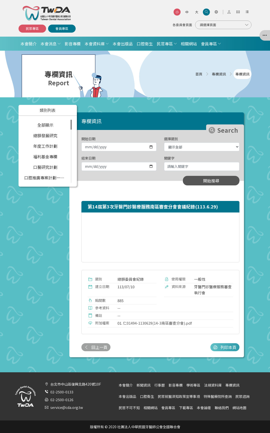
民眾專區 (32, 28)
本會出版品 (123, 44)
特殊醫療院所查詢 (218, 396)
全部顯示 (45, 125)
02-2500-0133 (61, 391)
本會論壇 (204, 407)
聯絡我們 (222, 407)
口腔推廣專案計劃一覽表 (46, 178)
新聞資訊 (144, 385)
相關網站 (189, 44)
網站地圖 (239, 407)
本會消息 (49, 44)
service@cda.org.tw (66, 407)
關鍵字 (169, 158)
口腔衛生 (145, 44)
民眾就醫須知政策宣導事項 (179, 396)
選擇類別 (171, 138)
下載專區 (186, 407)
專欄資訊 (232, 385)
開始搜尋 (211, 181)
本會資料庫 (95, 44)
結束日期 (88, 158)
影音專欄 (73, 44)
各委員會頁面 (182, 24)
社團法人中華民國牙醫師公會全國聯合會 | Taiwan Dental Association (47, 13)
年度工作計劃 (45, 146)
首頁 (198, 74)
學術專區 (193, 385)
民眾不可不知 (129, 407)
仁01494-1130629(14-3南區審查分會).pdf (157, 323)
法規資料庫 (213, 385)
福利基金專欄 (45, 157)
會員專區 (61, 28)
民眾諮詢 (242, 396)
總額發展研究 (45, 135)
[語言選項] (216, 12)
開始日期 (88, 138)
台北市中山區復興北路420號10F (75, 384)
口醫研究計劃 (45, 167)
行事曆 (159, 385)
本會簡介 (29, 44)
